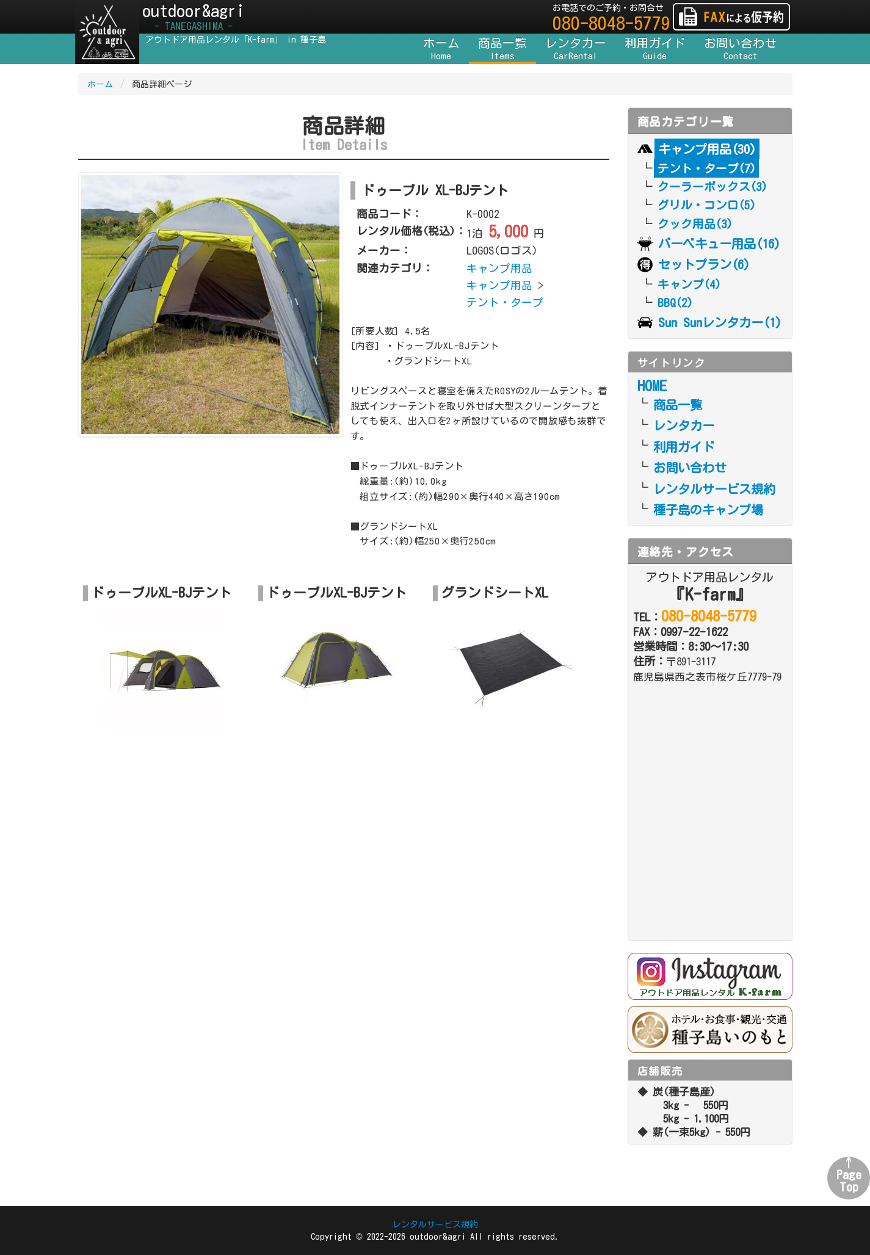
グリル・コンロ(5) (707, 205)
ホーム (441, 49)
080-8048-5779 (611, 23)
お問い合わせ (740, 49)
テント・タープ (504, 302)
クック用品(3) (695, 224)
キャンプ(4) (689, 284)
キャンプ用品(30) (707, 149)
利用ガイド (655, 49)
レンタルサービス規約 (714, 489)
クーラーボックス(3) (712, 186)
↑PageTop (848, 1175)
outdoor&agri (193, 18)
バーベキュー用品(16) (719, 243)
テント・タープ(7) (707, 168)
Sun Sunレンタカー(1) (719, 322)
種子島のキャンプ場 (708, 510)
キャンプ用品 (499, 268)
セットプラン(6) (704, 264)
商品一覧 (502, 49)
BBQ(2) (675, 302)
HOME (652, 385)
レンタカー (575, 49)
